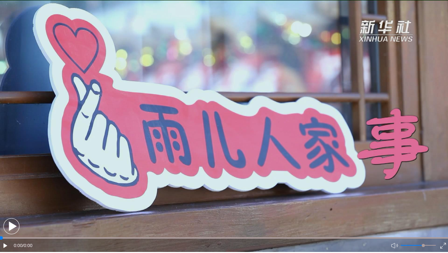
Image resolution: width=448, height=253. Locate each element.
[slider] (423, 245)
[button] (11, 226)
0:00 (18, 245)
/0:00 (27, 245)
